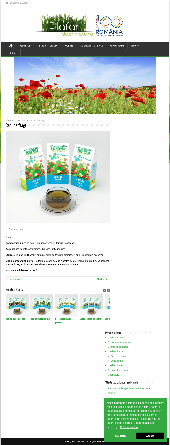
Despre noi (24, 45)
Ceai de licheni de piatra (90, 318)
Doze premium (118, 356)
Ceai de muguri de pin (15, 318)
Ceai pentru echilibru (118, 370)
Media (133, 45)
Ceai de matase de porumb (63, 320)
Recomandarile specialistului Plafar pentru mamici (129, 390)
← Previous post (14, 279)
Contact (13, 52)
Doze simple (117, 360)
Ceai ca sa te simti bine (120, 342)
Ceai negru (113, 374)
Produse (69, 45)
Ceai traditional (15, 229)
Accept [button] (150, 436)
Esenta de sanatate (118, 347)
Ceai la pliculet (115, 365)
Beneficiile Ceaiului (48, 45)
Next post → (103, 279)
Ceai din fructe (115, 351)
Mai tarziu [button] (120, 436)
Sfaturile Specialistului (91, 45)
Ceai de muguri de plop (40, 318)
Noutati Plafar (117, 45)
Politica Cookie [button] (129, 427)
